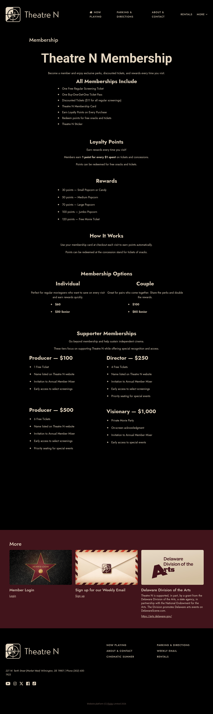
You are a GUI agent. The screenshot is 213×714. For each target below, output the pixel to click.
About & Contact (158, 15)
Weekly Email (167, 651)
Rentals (186, 14)
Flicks (110, 704)
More (202, 14)
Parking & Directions (125, 15)
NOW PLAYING (96, 15)
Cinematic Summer (120, 656)
